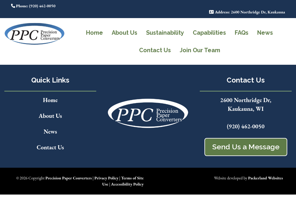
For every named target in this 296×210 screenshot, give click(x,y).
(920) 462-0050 (246, 126)
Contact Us (155, 50)
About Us (124, 32)
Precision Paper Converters (68, 178)
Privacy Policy (106, 178)
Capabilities (209, 32)
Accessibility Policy (127, 184)
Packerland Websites (265, 178)
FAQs (241, 32)
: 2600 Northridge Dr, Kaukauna (247, 12)
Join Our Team (200, 50)
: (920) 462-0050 (33, 5)
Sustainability (165, 32)
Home (94, 32)
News (265, 32)
